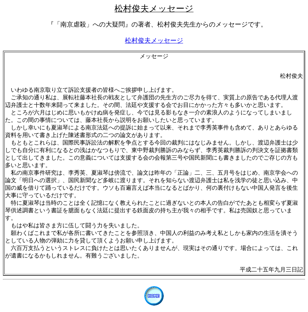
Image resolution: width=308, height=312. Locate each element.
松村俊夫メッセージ (154, 40)
